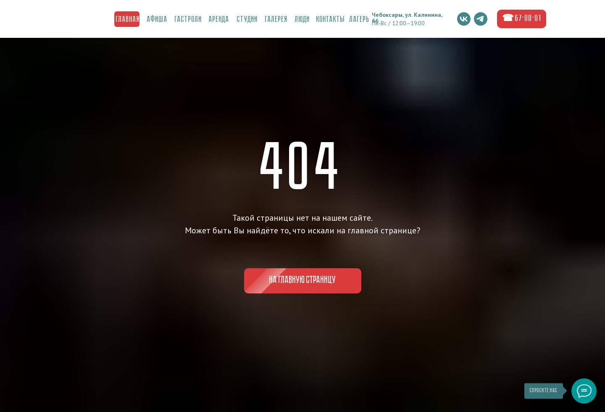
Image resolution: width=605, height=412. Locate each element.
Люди (302, 20)
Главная (128, 20)
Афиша (157, 20)
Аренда (219, 20)
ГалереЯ (276, 20)
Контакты (330, 20)
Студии (247, 20)
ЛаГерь (360, 20)
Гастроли (188, 20)
